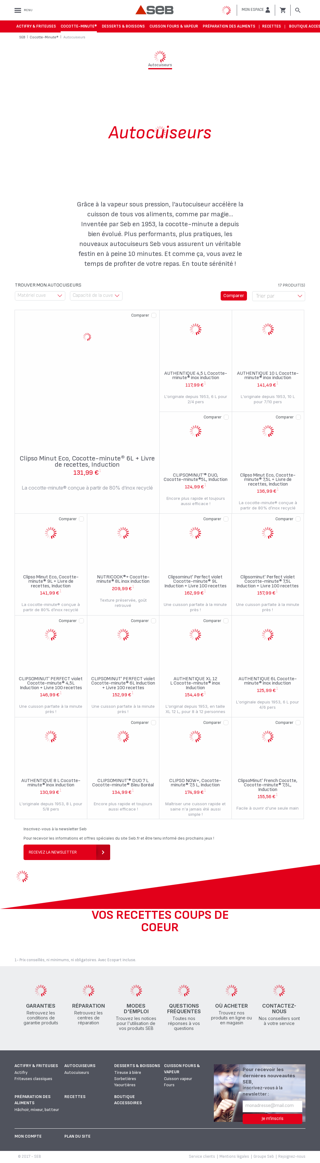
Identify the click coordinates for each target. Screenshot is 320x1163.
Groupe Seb (263, 1156)
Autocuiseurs (79, 1065)
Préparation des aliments (229, 26)
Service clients (202, 1156)
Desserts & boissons (123, 26)
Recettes (271, 26)
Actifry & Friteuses (36, 26)
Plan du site (77, 1136)
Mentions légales (234, 1156)
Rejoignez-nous (291, 1156)
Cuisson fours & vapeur (173, 26)
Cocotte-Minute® (79, 26)
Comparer (140, 315)
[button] (256, 10)
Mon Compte (28, 1136)
